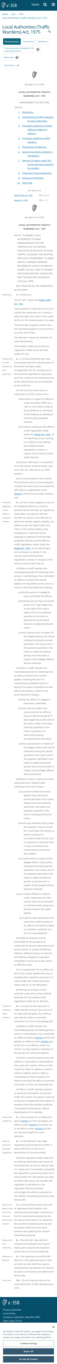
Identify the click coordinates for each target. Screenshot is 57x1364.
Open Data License (12, 1320)
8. (19, 173)
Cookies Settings (28, 1345)
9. (19, 178)
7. (19, 160)
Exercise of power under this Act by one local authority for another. (37, 164)
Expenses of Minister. (33, 178)
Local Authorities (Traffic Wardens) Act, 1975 (24, 17)
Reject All (28, 1352)
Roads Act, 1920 (21, 200)
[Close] (53, 1328)
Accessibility (9, 1313)
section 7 (18, 493)
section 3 (39, 1037)
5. (19, 147)
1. (19, 112)
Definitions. (28, 112)
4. (19, 138)
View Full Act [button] (28, 41)
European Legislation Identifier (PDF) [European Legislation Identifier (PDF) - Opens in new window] (21, 1317)
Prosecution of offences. (34, 147)
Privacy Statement (12, 1309)
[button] (45, 5)
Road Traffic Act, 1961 (23, 195)
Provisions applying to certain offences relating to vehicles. (37, 129)
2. (19, 117)
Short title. (27, 182)
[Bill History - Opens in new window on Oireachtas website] (43, 41)
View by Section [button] (12, 41)
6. (19, 151)
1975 (21, 14)
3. (19, 125)
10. (18, 182)
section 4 (39, 1128)
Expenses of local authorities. (37, 173)
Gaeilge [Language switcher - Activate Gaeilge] (35, 1)
